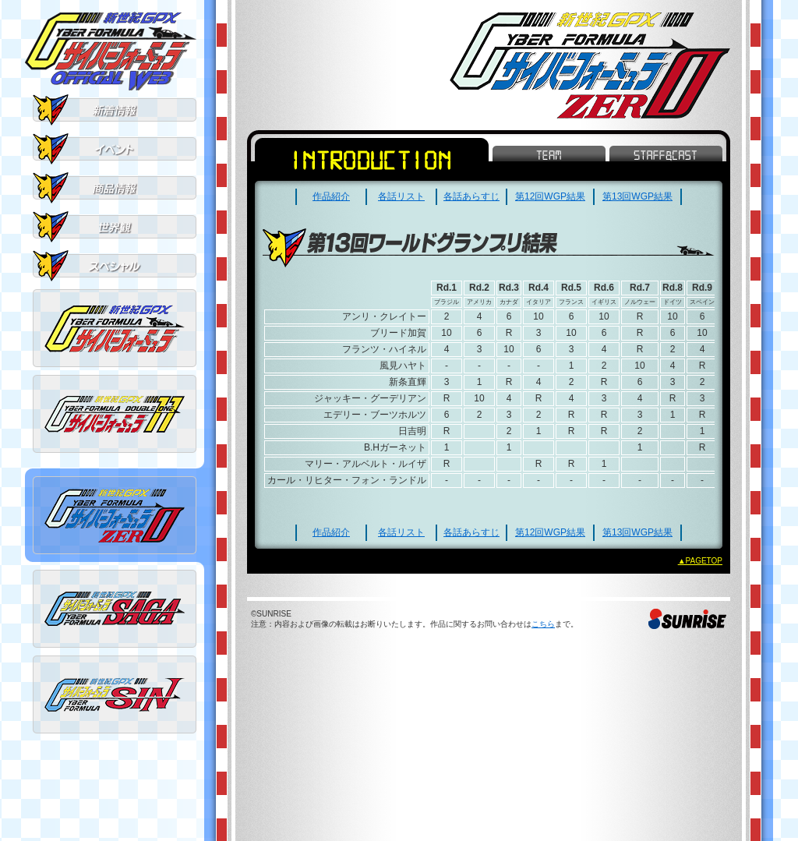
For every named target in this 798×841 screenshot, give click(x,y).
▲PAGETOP (700, 561)
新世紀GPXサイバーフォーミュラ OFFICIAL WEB (110, 51)
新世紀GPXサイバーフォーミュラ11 (114, 414)
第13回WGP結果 (637, 196)
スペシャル (114, 265)
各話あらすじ (471, 196)
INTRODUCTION (372, 159)
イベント (114, 148)
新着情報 (114, 109)
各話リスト (401, 196)
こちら (543, 624)
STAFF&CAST (665, 153)
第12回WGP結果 (550, 196)
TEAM (549, 153)
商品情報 (114, 187)
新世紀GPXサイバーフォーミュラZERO (114, 515)
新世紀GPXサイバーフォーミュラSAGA (114, 609)
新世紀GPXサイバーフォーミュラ (114, 328)
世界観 (114, 226)
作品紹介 (331, 196)
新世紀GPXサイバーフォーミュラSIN (114, 694)
